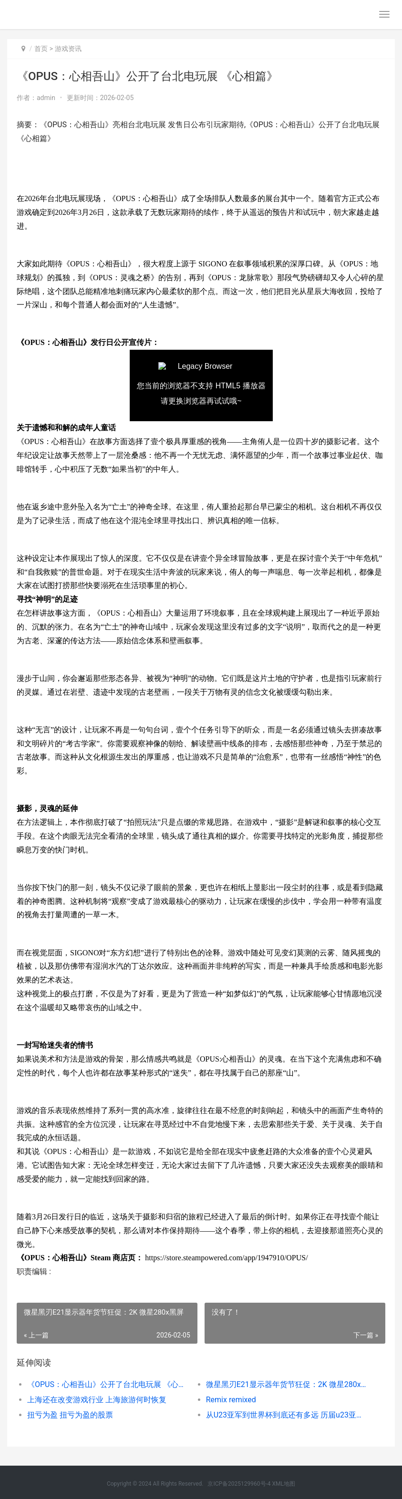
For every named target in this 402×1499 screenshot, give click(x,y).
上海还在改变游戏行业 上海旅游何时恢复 (96, 1399)
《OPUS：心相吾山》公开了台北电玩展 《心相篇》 (107, 1384)
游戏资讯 (68, 48)
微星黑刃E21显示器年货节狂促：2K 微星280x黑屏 (286, 1384)
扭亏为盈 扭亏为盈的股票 (70, 1414)
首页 (41, 48)
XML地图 (283, 1483)
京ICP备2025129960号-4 (238, 1483)
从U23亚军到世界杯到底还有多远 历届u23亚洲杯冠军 (286, 1414)
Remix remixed (231, 1399)
